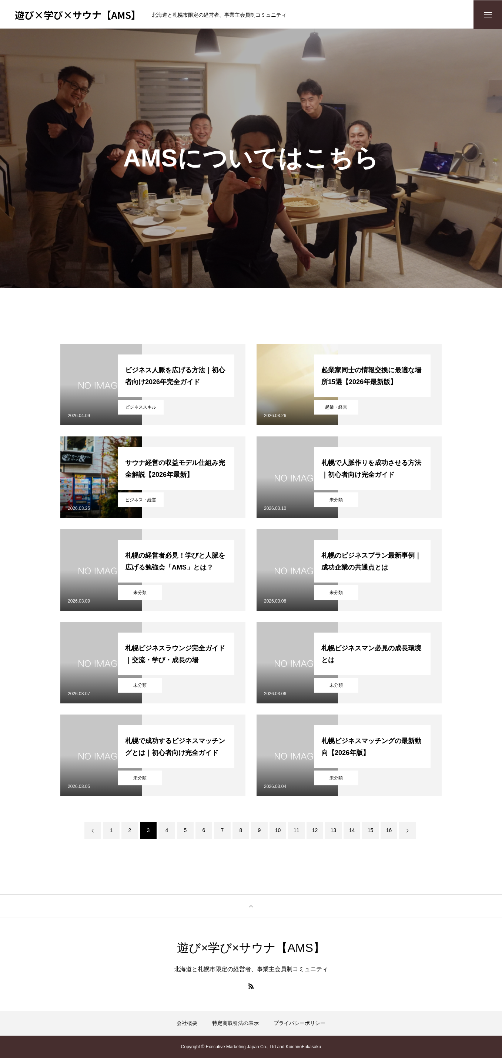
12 (315, 831)
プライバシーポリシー (299, 1024)
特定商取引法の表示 (235, 1024)
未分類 (336, 501)
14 (352, 831)
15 (371, 831)
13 (334, 831)
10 (278, 831)
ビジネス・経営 (140, 501)
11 (296, 831)
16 (389, 831)
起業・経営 (336, 408)
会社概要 (187, 1024)
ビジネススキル (140, 408)
